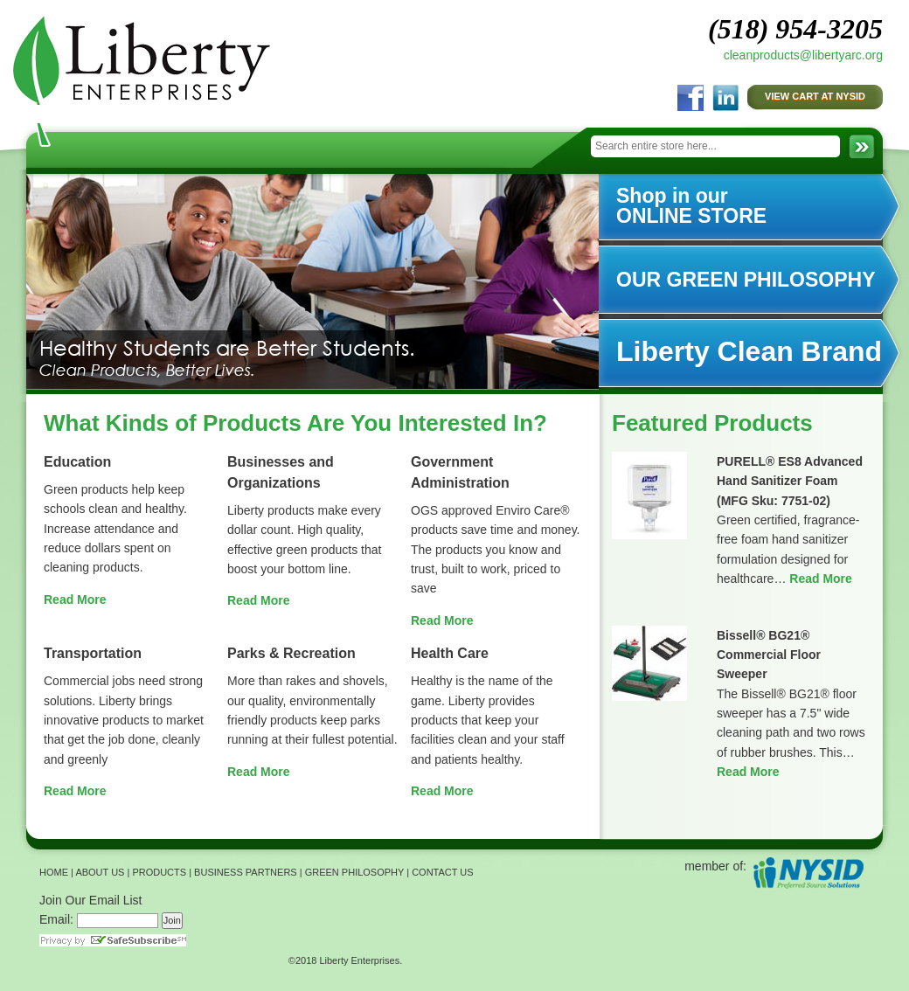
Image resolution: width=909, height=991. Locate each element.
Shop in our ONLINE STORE (691, 205)
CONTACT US (443, 872)
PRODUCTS (159, 872)
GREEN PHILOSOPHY (355, 872)
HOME (53, 872)
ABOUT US (99, 872)
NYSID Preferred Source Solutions (808, 872)
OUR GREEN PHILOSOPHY (745, 279)
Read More (75, 599)
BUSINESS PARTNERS (245, 872)
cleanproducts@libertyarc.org (803, 55)
